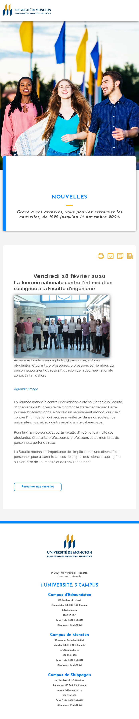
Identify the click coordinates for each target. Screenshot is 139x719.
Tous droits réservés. (70, 576)
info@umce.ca (69, 610)
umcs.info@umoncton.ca (69, 690)
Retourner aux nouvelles (38, 486)
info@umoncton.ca (69, 650)
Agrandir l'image (26, 389)
